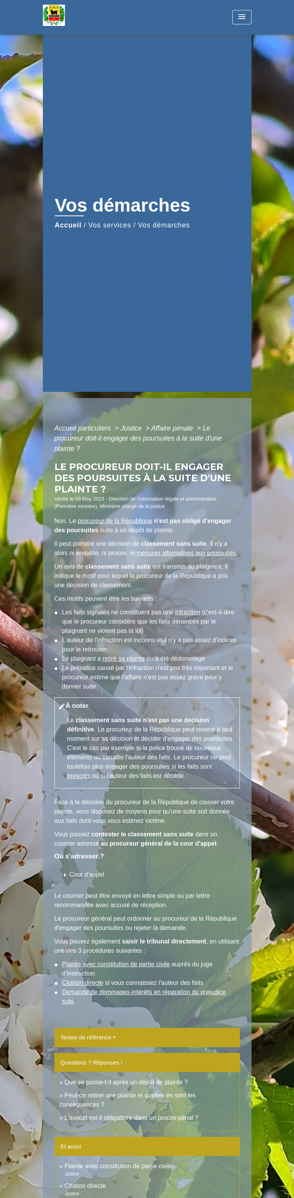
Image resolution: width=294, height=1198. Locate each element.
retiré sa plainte (123, 658)
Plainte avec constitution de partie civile (116, 964)
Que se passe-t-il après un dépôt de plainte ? (126, 1082)
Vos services (109, 225)
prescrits (78, 775)
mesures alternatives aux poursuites (186, 553)
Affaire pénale (173, 428)
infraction (187, 612)
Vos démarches (164, 225)
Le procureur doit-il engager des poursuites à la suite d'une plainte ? (138, 438)
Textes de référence (86, 1037)
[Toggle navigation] (242, 17)
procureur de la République (115, 521)
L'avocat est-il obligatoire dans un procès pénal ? (131, 1117)
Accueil (68, 225)
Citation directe (83, 982)
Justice (132, 428)
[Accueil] (72, 17)
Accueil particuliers (83, 428)
